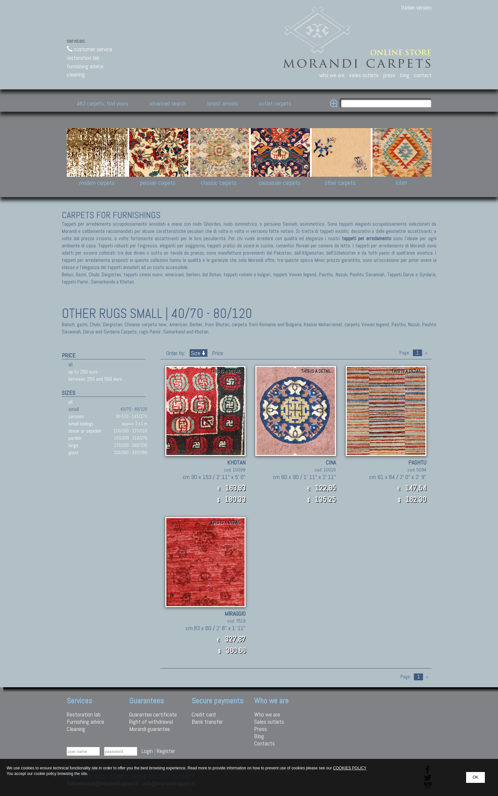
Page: (404, 353)
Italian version (416, 7)
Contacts (264, 743)
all (70, 364)
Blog (259, 736)
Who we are (267, 714)
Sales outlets (269, 721)
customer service (89, 49)
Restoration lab (84, 714)
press (389, 75)
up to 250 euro (83, 371)
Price (217, 353)
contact (423, 75)
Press (260, 729)
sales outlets (364, 75)
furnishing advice (85, 66)
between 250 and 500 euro (95, 378)
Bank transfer (207, 721)
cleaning (76, 74)
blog (404, 75)
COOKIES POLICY (350, 768)
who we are (331, 75)
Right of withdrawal (151, 721)
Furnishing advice (85, 721)
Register (166, 751)
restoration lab (83, 57)
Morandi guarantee (149, 729)
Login (147, 751)
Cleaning (76, 729)
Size (198, 353)
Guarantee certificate (153, 714)
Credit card (204, 714)
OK (475, 777)
